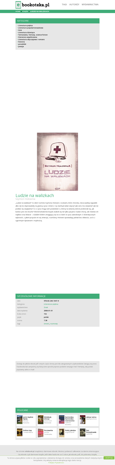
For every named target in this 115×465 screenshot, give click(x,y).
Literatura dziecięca (26, 32)
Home (18, 11)
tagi (64, 4)
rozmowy (54, 324)
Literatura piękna (25, 25)
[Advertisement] (57, 75)
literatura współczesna (27, 37)
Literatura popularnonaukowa (30, 28)
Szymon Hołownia (25, 198)
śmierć (46, 324)
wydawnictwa (90, 4)
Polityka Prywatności (56, 463)
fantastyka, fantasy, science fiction (33, 35)
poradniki (22, 44)
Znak (46, 307)
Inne (20, 30)
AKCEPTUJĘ (109, 458)
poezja (21, 46)
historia (21, 42)
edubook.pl (29, 451)
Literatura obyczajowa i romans (31, 39)
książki (25, 11)
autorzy (74, 4)
